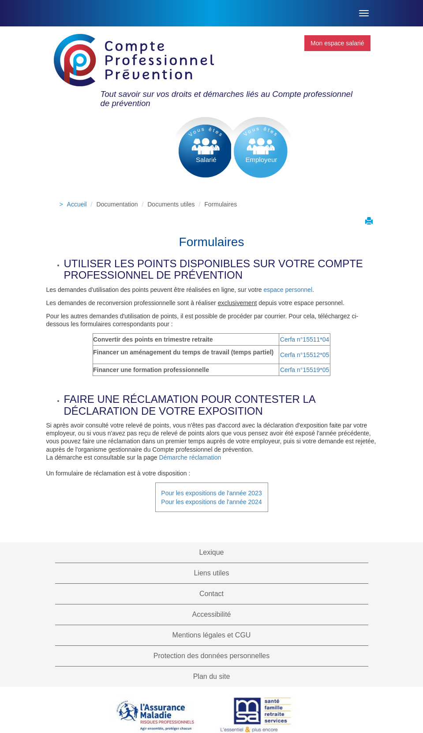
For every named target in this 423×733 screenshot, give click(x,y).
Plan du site (211, 676)
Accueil (77, 204)
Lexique (211, 552)
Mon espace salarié (337, 43)
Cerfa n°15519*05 (304, 369)
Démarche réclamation (190, 457)
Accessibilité (211, 614)
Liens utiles (211, 573)
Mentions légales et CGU (211, 635)
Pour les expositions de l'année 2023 (211, 493)
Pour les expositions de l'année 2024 (211, 501)
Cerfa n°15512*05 (304, 354)
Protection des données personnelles (211, 655)
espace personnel (287, 289)
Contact (211, 593)
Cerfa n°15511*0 (303, 339)
